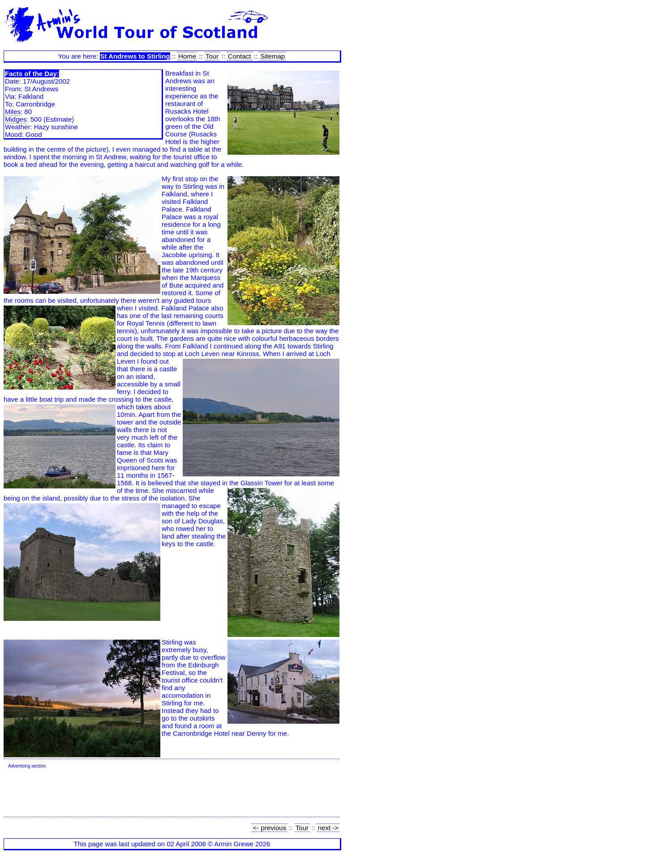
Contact (239, 56)
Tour (212, 56)
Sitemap (272, 56)
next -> (328, 828)
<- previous (270, 828)
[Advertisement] (171, 793)
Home (187, 56)
